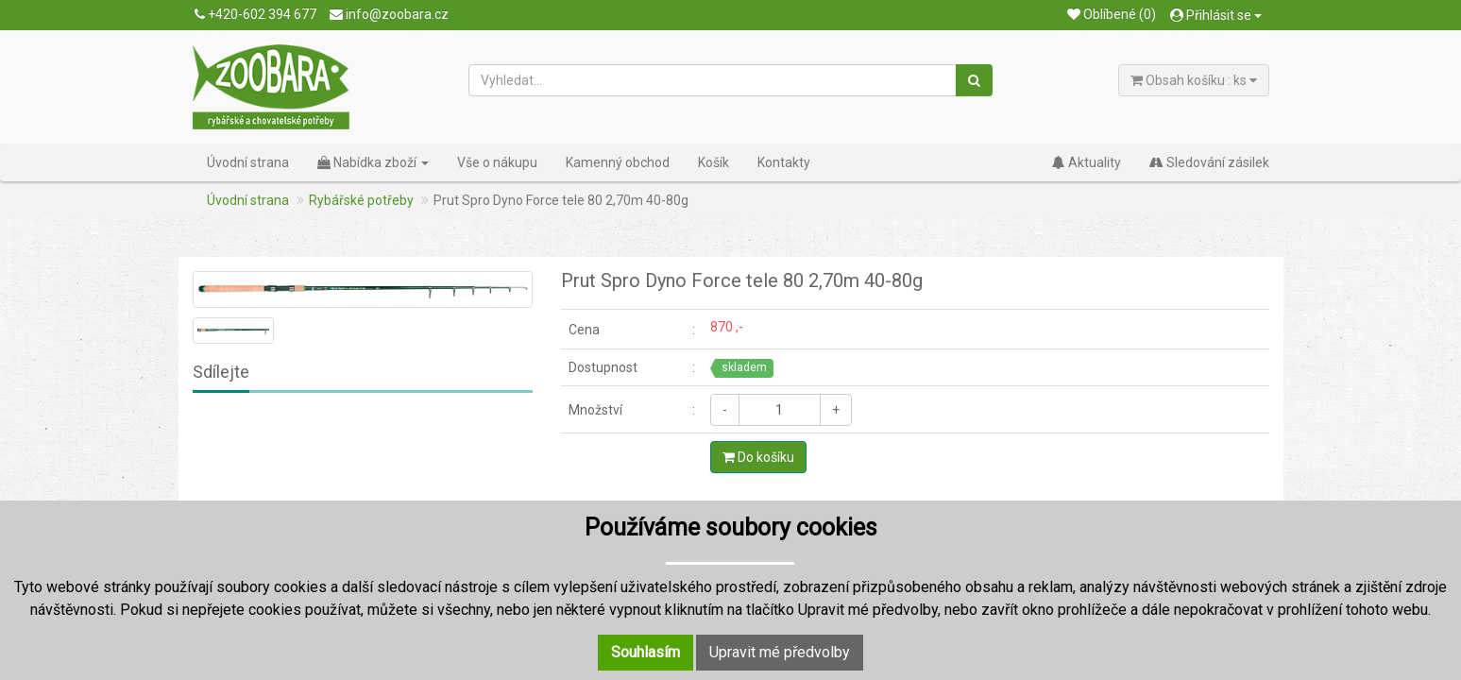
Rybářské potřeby (361, 200)
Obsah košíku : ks (1193, 80)
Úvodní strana (248, 162)
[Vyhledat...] (713, 80)
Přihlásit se (1216, 15)
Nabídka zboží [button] (373, 162)
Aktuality (1086, 162)
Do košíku (758, 457)
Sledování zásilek (1209, 162)
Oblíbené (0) (1111, 14)
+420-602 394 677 (255, 14)
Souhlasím (645, 652)
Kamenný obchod (618, 162)
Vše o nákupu (497, 162)
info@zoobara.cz (389, 14)
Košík (713, 162)
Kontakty (783, 162)
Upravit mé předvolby (779, 652)
